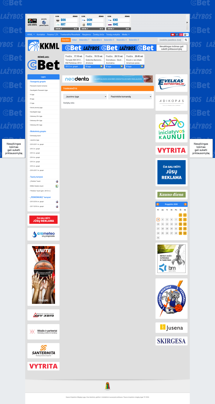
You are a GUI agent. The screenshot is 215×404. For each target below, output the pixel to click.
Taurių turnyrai (36, 177)
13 (171, 224)
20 (171, 228)
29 (180, 233)
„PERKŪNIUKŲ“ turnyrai (40, 197)
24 (158, 233)
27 (171, 233)
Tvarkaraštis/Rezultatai (70, 34)
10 (158, 224)
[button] (186, 34)
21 (176, 228)
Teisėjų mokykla (113, 34)
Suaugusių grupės (38, 81)
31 (158, 238)
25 (162, 233)
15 (180, 224)
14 (176, 224)
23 (185, 228)
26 (167, 233)
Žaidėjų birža (98, 34)
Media (125, 34)
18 (162, 228)
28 (176, 233)
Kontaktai (41, 34)
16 (185, 224)
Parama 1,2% (52, 34)
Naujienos (86, 34)
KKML (30, 34)
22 (180, 228)
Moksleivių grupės (38, 131)
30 (185, 233)
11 (162, 224)
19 (167, 228)
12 (167, 224)
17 (158, 228)
